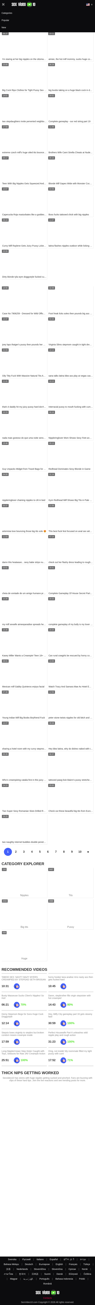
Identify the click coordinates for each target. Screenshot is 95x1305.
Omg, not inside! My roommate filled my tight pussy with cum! (70, 1052)
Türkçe (86, 1264)
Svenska (12, 1259)
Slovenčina (57, 1269)
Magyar (13, 1279)
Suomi (47, 1274)
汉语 (8, 1269)
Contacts (47, 1298)
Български (44, 1264)
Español (54, 1259)
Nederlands (22, 1269)
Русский (26, 1259)
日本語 (35, 1274)
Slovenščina (40, 1269)
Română (47, 1283)
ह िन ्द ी (69, 1259)
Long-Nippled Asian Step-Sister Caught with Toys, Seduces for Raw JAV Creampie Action (23, 1052)
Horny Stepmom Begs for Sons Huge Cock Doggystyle (22, 1015)
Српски (72, 1269)
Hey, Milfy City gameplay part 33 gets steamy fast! (70, 1015)
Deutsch (29, 1264)
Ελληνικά (73, 1274)
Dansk (60, 1274)
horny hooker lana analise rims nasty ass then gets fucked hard (70, 978)
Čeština (87, 1274)
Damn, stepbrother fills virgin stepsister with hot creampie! (69, 996)
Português (44, 1279)
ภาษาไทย (8, 1274)
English (59, 1264)
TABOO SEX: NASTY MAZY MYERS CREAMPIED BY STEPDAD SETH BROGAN (24, 978)
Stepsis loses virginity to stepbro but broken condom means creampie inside (23, 1033)
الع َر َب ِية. (28, 1279)
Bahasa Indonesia (64, 1279)
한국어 (22, 1274)
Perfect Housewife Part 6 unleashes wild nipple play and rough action (68, 1033)
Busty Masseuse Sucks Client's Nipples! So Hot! (23, 996)
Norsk (85, 1269)
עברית (83, 1259)
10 (79, 851)
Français (73, 1264)
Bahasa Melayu (11, 1264)
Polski (82, 1279)
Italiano (40, 1259)
